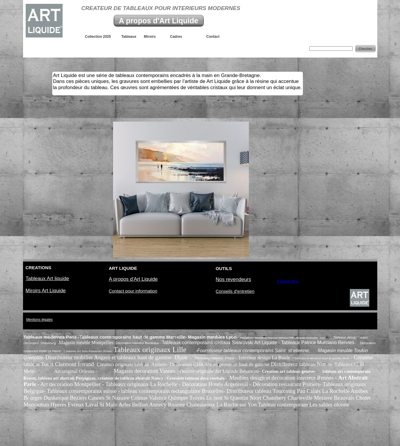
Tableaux (132, 37)
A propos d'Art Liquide (158, 21)
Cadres (180, 37)
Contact (208, 37)
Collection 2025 (103, 37)
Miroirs (152, 37)
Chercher (365, 48)
